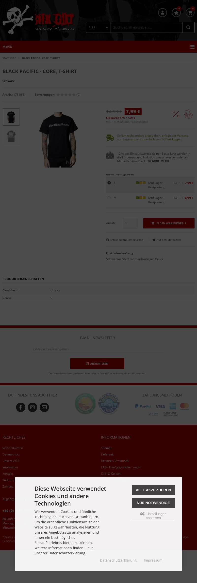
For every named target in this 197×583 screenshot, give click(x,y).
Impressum (153, 560)
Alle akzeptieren (153, 490)
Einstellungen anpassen (153, 516)
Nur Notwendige (153, 503)
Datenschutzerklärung (118, 560)
